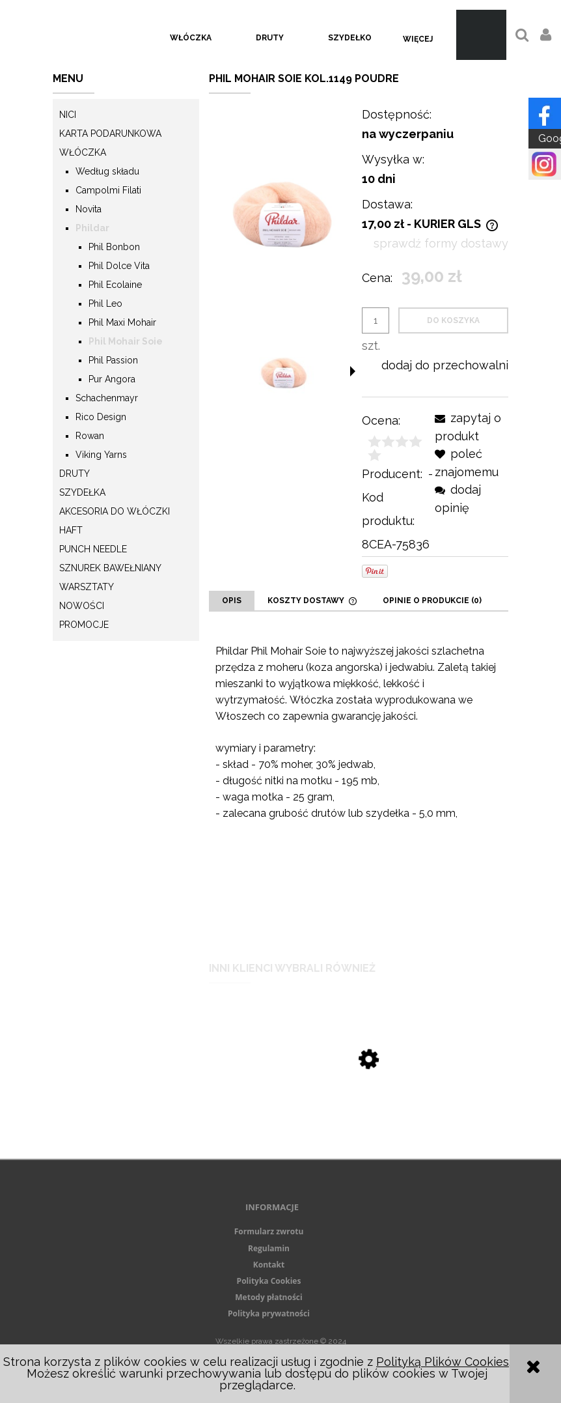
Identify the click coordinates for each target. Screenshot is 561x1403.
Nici (67, 114)
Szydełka (82, 492)
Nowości (81, 606)
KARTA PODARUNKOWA (110, 133)
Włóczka (82, 152)
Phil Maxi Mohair (122, 322)
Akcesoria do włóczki (114, 511)
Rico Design (100, 417)
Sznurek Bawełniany (110, 568)
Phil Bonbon (114, 247)
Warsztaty (86, 587)
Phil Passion (113, 360)
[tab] (231, 600)
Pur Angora (112, 379)
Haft (71, 530)
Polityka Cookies (269, 1280)
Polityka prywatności (269, 1313)
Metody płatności (268, 1297)
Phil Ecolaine (115, 284)
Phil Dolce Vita (119, 266)
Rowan (89, 436)
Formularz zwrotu (269, 1231)
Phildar (92, 228)
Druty (74, 473)
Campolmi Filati (108, 190)
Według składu (107, 171)
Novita (88, 209)
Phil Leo (105, 303)
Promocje (84, 624)
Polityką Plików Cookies (442, 1361)
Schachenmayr (106, 398)
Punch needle (93, 549)
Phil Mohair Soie (126, 341)
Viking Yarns (101, 454)
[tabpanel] (358, 781)
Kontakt (268, 1264)
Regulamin (269, 1248)
